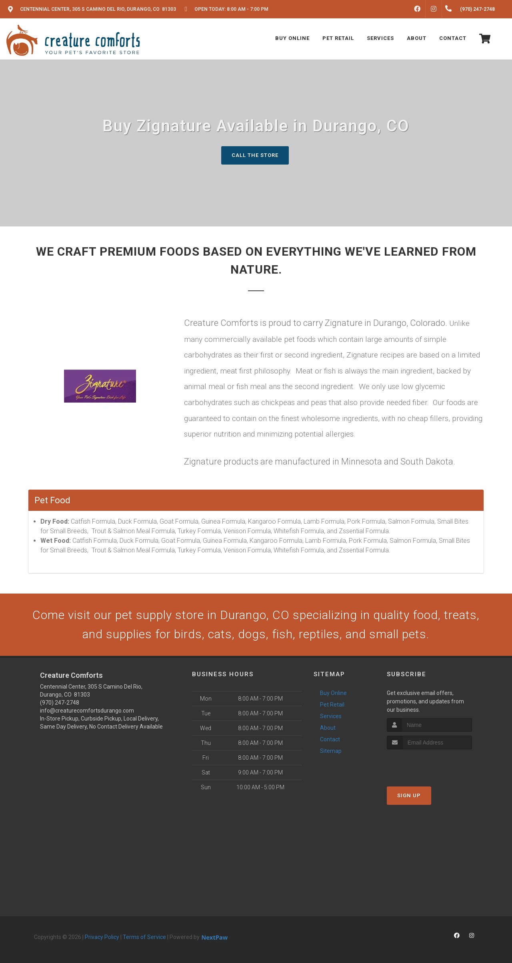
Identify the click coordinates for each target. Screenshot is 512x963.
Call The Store (255, 155)
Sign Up (409, 795)
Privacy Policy (102, 937)
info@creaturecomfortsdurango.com (87, 710)
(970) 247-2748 (59, 702)
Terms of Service (144, 937)
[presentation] (429, 764)
